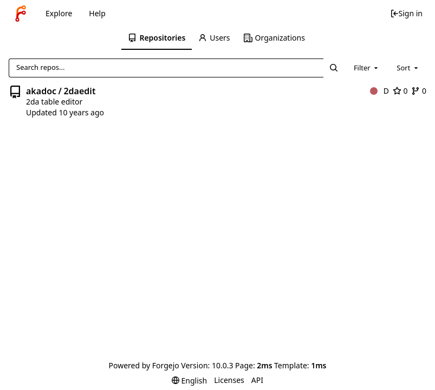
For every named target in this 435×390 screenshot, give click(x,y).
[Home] (20, 13)
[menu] (189, 380)
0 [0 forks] (418, 91)
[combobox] (366, 67)
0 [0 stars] (400, 91)
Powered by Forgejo (144, 365)
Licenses (229, 380)
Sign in (406, 13)
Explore (59, 13)
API (257, 380)
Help (97, 13)
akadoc (41, 91)
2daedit (79, 91)
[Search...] (333, 67)
